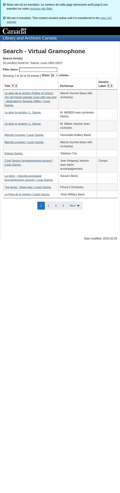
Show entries (55, 75)
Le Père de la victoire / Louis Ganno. (27, 194)
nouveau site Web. (41, 8)
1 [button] (42, 205)
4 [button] (64, 205)
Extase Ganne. (14, 153)
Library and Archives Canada (30, 38)
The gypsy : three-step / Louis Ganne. (28, 187)
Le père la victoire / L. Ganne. (23, 112)
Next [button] (72, 205)
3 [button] (57, 205)
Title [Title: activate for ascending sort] (11, 86)
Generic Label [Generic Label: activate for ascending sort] (105, 83)
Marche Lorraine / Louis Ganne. (24, 135)
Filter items (30, 70)
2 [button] (50, 205)
